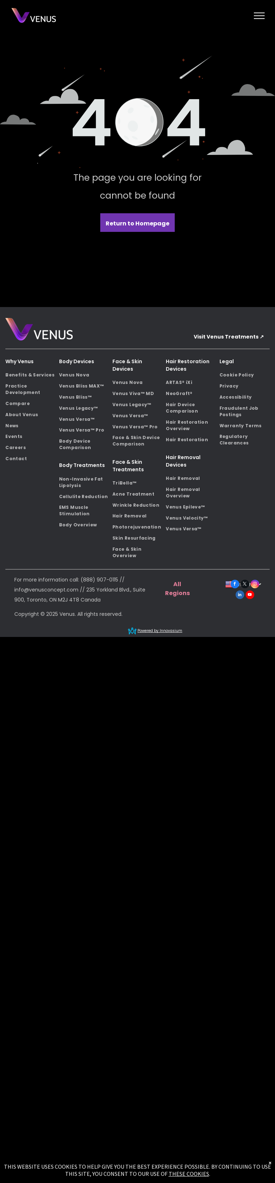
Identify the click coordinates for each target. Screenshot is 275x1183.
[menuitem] (30, 375)
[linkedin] (240, 595)
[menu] (259, 15)
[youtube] (250, 595)
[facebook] (235, 585)
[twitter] (245, 585)
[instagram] (255, 585)
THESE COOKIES (189, 1173)
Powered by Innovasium (160, 630)
